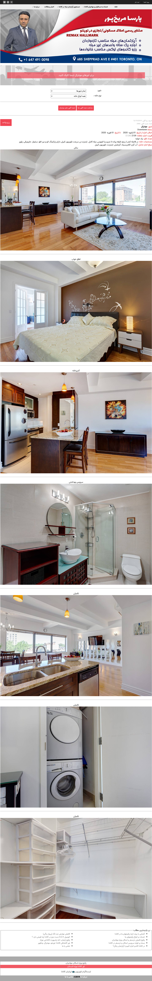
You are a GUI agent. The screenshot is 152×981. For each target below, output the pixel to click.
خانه (116, 6)
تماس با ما (66, 946)
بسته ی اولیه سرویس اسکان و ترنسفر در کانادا (127, 943)
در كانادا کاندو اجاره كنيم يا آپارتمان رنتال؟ (129, 946)
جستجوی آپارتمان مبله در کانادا (68, 6)
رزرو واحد (6, 122)
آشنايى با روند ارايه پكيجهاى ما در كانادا (130, 934)
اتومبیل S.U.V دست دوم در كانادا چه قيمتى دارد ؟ (51, 937)
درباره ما (36, 6)
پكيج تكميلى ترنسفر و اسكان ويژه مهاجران (128, 940)
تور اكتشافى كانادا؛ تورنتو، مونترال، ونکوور (54, 943)
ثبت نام (137, 2)
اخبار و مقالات (49, 6)
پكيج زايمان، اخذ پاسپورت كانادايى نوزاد (55, 940)
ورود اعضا (146, 2)
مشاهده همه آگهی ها (85, 107)
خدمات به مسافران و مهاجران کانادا (95, 6)
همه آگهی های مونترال (67, 107)
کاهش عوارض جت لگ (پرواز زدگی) (56, 934)
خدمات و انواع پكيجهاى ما (135, 937)
